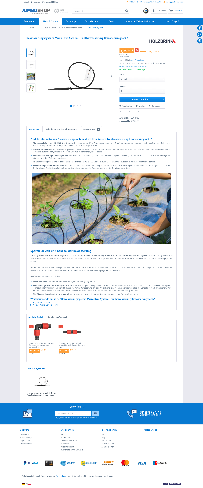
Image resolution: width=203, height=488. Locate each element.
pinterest (46, 2)
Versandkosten (108, 443)
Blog (103, 437)
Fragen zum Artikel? (40, 302)
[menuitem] (146, 11)
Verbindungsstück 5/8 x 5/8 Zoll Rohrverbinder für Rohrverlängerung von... (72, 345)
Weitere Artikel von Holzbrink (44, 305)
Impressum (25, 440)
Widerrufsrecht (67, 447)
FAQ (62, 434)
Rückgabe (65, 443)
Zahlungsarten (108, 447)
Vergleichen (125, 106)
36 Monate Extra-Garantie (72, 450)
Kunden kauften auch (57, 317)
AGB (103, 434)
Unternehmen (26, 443)
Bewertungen (91, 129)
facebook (24, 2)
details (32, 354)
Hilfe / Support (67, 437)
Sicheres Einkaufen (69, 440)
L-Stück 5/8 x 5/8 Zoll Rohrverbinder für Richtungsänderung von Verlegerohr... (42, 345)
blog (55, 2)
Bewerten (154, 106)
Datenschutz (107, 440)
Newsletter (24, 434)
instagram (35, 2)
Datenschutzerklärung (85, 417)
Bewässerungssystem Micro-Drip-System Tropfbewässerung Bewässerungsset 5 (41, 394)
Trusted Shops (26, 437)
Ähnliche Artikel (35, 317)
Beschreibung (34, 129)
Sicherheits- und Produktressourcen (62, 129)
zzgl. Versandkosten (138, 60)
